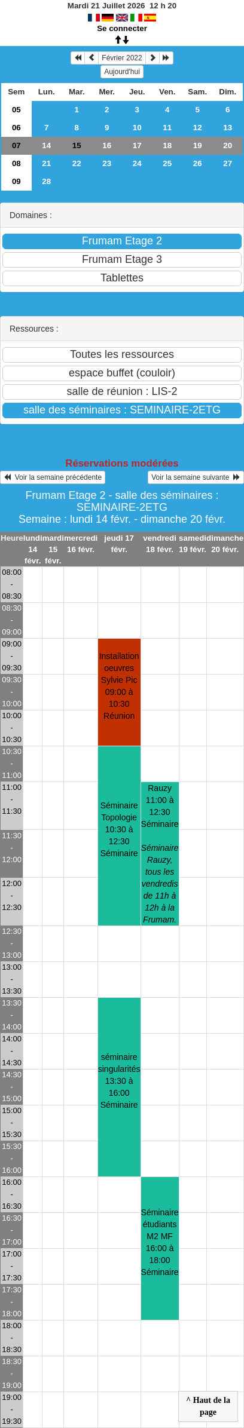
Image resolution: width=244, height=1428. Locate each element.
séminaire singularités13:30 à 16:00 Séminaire (119, 1081)
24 (137, 163)
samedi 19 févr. (192, 544)
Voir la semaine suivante (195, 477)
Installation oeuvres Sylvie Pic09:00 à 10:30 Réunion (119, 686)
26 (197, 163)
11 (167, 127)
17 (137, 145)
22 (76, 163)
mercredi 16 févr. (80, 544)
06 (16, 127)
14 (46, 145)
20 (227, 145)
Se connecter (122, 28)
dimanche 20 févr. (224, 544)
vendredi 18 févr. (159, 544)
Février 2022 (122, 58)
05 (16, 109)
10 (137, 127)
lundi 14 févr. (32, 549)
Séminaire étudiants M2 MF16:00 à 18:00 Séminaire (160, 1242)
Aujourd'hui (122, 72)
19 (197, 145)
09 (16, 181)
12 (197, 127)
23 (106, 163)
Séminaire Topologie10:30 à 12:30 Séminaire (119, 829)
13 (227, 127)
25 (167, 163)
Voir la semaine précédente (53, 477)
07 (16, 145)
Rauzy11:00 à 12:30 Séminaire (160, 853)
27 (227, 163)
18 (167, 145)
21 (46, 163)
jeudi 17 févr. (119, 544)
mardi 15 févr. (53, 549)
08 (16, 163)
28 (46, 181)
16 (106, 145)
